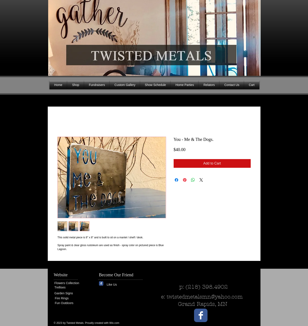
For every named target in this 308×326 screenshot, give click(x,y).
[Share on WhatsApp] (193, 180)
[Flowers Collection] (71, 283)
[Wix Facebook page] (101, 283)
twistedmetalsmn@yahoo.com (205, 297)
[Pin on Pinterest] (184, 180)
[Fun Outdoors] (68, 303)
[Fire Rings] (70, 298)
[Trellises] (67, 287)
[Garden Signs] (67, 293)
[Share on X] (201, 180)
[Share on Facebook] (176, 180)
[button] (254, 37)
